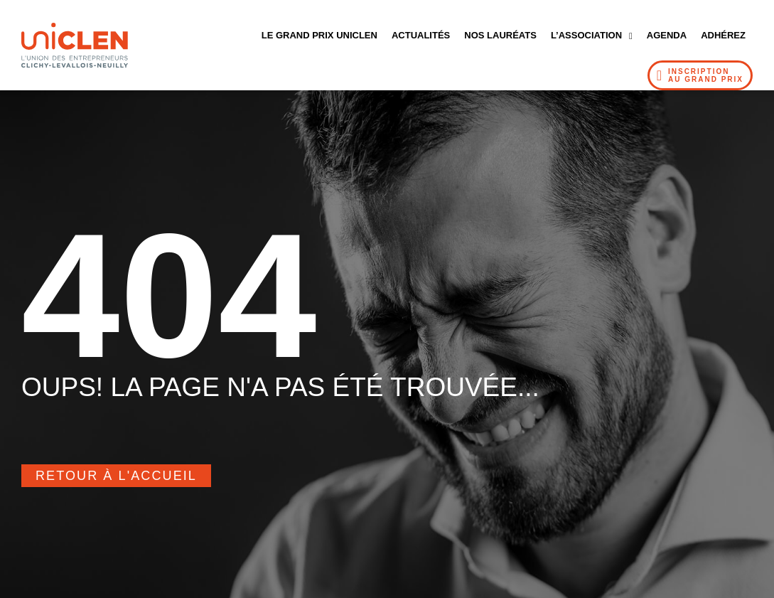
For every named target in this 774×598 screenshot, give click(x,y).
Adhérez (723, 35)
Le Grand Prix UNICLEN (319, 35)
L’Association (592, 36)
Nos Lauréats (500, 35)
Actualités (421, 35)
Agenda (667, 35)
